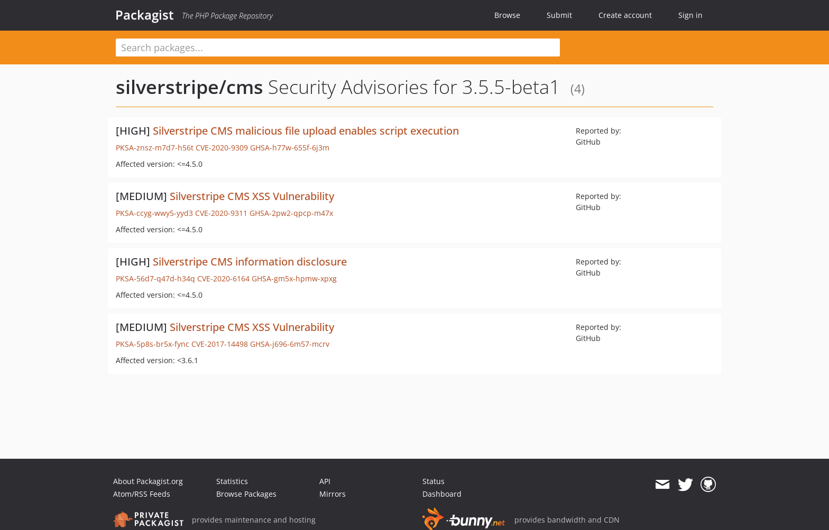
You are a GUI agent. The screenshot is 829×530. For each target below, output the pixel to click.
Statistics (232, 481)
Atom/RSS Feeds (141, 494)
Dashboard (442, 494)
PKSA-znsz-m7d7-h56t (155, 148)
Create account (625, 15)
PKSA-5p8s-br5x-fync (152, 344)
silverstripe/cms (189, 87)
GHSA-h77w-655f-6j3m (289, 148)
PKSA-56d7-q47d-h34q (155, 278)
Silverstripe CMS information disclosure (250, 261)
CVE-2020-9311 (221, 213)
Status (433, 481)
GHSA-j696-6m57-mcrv (289, 344)
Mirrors (332, 494)
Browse (507, 15)
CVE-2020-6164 (223, 278)
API (324, 481)
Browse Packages (246, 494)
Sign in (690, 15)
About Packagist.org (148, 481)
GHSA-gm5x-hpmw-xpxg (294, 278)
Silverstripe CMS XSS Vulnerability (252, 196)
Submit (559, 15)
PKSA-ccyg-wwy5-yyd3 (154, 213)
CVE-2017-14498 (219, 344)
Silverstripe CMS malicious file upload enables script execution (306, 131)
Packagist (144, 14)
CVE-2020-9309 (222, 148)
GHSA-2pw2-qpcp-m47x (291, 213)
